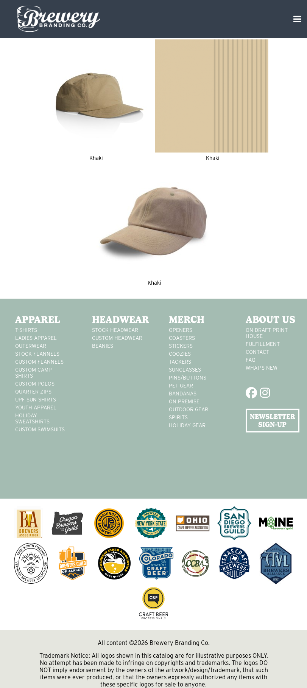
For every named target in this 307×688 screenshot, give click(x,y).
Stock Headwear (115, 330)
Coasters (182, 338)
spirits (178, 417)
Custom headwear (117, 338)
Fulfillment (263, 344)
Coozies (180, 354)
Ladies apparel (36, 338)
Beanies (102, 346)
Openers (180, 330)
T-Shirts (26, 330)
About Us (270, 319)
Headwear (119, 319)
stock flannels (37, 354)
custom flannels (39, 362)
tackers (180, 362)
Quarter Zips (33, 392)
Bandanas (182, 393)
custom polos (35, 384)
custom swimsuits (40, 429)
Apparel (37, 319)
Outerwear (30, 346)
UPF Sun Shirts (35, 400)
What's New (261, 368)
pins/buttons (187, 378)
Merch (186, 319)
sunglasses (185, 370)
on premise (184, 401)
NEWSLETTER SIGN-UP (272, 420)
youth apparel (35, 407)
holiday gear (187, 425)
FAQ (251, 360)
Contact (257, 352)
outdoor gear (188, 409)
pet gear (181, 386)
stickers (181, 346)
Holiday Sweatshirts (32, 418)
